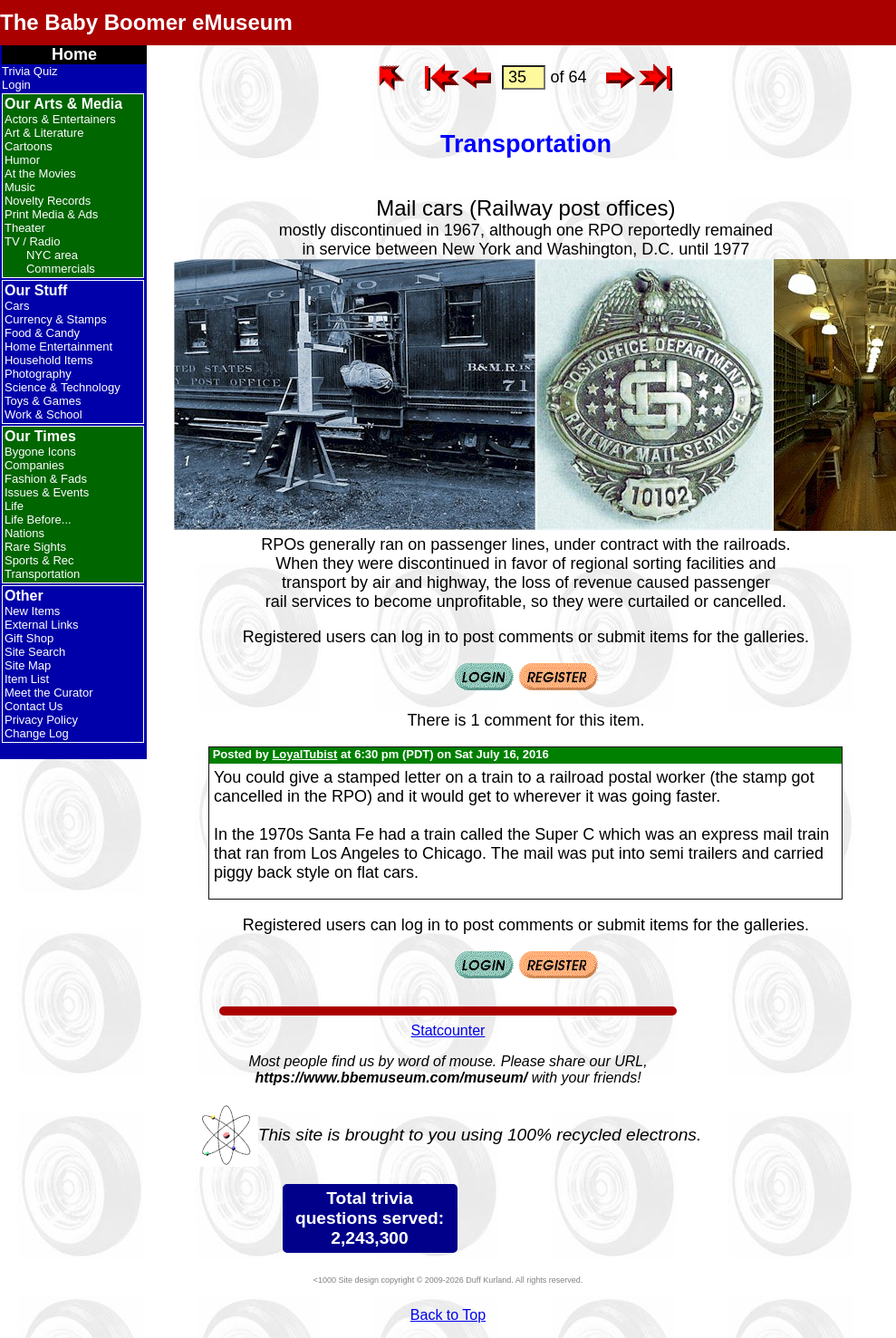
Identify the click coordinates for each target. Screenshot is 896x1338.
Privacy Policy (41, 720)
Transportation (42, 574)
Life (14, 506)
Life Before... (38, 519)
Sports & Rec (39, 560)
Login (16, 84)
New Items (32, 611)
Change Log (37, 733)
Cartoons (29, 146)
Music (20, 187)
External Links (42, 624)
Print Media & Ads (51, 214)
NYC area (52, 255)
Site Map (28, 665)
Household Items (49, 360)
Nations (24, 533)
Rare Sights (35, 546)
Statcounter (448, 1030)
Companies (34, 465)
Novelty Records (48, 200)
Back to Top (448, 1315)
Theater (25, 228)
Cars (17, 306)
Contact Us (34, 706)
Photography (38, 373)
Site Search (35, 652)
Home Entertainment (58, 346)
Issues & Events (47, 492)
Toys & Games (43, 401)
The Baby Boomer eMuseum (146, 22)
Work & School (43, 414)
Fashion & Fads (46, 479)
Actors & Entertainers (60, 119)
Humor (22, 160)
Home (74, 54)
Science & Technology (62, 387)
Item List (27, 679)
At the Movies (40, 173)
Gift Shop (29, 638)
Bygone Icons (40, 451)
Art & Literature (44, 133)
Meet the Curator (49, 692)
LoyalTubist (304, 754)
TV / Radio (32, 241)
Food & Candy (42, 333)
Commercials (60, 268)
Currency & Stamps (56, 319)
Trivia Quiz (30, 71)
